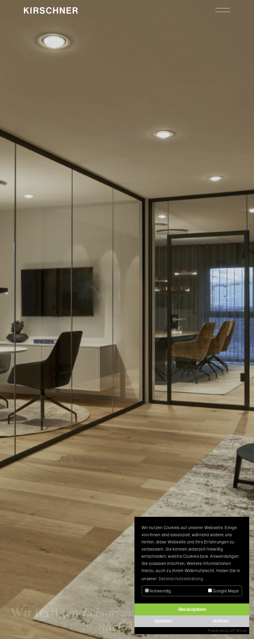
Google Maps (223, 591)
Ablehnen (220, 621)
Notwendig (158, 591)
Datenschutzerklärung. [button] (181, 578)
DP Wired (238, 631)
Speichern (163, 621)
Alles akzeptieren (192, 609)
